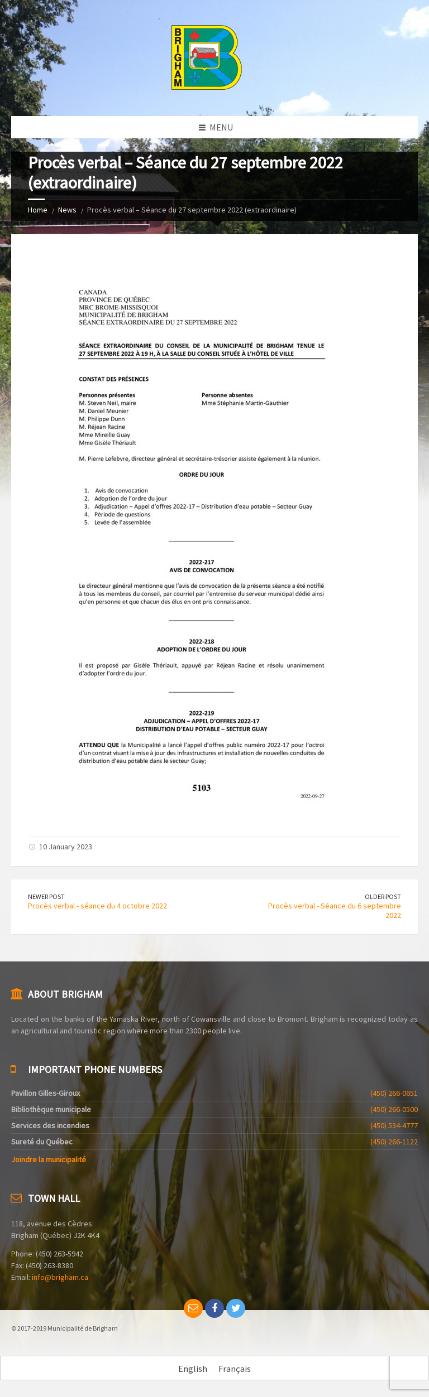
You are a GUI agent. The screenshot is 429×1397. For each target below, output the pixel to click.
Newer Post (46, 896)
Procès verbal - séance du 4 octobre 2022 (97, 906)
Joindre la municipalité (48, 1159)
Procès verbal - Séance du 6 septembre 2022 (334, 910)
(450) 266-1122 (394, 1142)
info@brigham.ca (60, 1277)
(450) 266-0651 (394, 1093)
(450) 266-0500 (394, 1109)
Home (37, 210)
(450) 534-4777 (394, 1125)
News (67, 210)
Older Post (383, 896)
